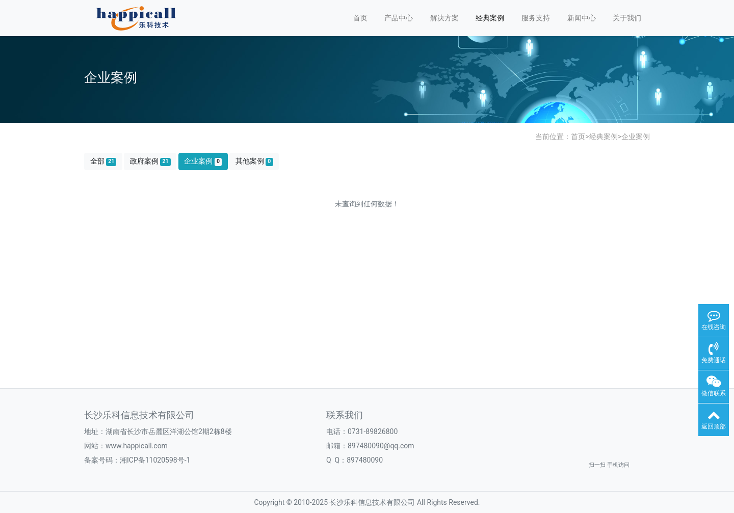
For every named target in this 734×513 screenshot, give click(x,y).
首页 (360, 18)
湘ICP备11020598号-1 (155, 460)
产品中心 (398, 18)
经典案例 (490, 18)
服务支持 (535, 18)
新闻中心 (581, 18)
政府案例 (150, 161)
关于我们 (627, 18)
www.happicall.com (137, 446)
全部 (103, 161)
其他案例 (254, 161)
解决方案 (444, 18)
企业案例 (635, 136)
